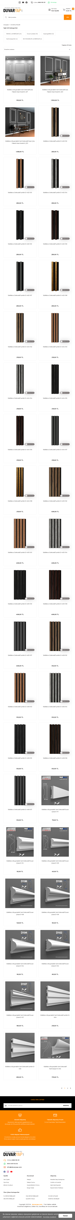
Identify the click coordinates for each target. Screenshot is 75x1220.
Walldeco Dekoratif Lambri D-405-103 (20, 552)
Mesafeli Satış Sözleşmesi (57, 1179)
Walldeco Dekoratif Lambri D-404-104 (20, 398)
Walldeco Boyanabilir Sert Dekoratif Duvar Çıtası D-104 (19, 965)
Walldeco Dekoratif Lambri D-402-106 (55, 244)
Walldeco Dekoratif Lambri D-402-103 (20, 192)
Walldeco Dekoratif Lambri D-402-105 (20, 244)
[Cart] (67, 10)
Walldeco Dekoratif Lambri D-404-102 (20, 347)
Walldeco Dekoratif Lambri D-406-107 (20, 809)
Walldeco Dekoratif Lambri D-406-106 (55, 758)
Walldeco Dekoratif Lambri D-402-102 (55, 141)
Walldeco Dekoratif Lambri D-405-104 (55, 552)
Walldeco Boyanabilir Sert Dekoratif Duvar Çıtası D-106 (55, 913)
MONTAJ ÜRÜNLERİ (53, 1198)
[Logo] (13, 9)
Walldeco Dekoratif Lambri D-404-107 (55, 449)
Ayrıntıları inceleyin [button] (49, 1217)
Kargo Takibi (30, 1188)
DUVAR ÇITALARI (15, 24)
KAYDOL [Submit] (66, 1105)
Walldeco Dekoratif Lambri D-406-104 (55, 706)
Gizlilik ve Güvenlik (55, 1182)
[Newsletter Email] (37, 1105)
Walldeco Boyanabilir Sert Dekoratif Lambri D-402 (20, 1067)
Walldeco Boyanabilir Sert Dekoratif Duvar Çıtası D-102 (55, 965)
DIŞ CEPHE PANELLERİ (32, 1196)
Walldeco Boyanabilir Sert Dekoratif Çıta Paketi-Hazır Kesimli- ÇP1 (20, 91)
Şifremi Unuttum (8, 1185)
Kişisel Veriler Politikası (56, 1188)
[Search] (37, 17)
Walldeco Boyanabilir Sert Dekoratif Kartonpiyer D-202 (55, 1067)
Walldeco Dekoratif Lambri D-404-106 (20, 449)
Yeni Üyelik (55, 11)
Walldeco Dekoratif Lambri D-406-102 (55, 655)
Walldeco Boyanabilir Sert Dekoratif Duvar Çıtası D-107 (19, 1016)
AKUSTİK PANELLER (9, 1198)
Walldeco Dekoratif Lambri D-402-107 (20, 295)
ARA (67, 17)
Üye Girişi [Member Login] (54, 8)
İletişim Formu (31, 1182)
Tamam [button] (65, 1216)
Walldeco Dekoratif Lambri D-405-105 (20, 604)
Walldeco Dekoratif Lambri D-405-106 (55, 604)
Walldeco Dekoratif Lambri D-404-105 (55, 398)
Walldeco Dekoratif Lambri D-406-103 (20, 706)
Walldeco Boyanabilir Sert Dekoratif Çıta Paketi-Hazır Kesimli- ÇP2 (55, 91)
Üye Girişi (6, 1182)
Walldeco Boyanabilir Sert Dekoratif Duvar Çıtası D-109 (55, 862)
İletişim (29, 1179)
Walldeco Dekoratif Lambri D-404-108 (20, 501)
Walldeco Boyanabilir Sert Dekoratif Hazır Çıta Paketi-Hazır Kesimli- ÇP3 (20, 142)
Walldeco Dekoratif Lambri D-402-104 (55, 192)
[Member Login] (49, 10)
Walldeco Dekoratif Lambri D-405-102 (55, 501)
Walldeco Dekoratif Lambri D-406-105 (20, 758)
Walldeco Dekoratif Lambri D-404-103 (55, 347)
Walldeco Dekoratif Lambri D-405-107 (20, 655)
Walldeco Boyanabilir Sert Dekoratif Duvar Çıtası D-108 (19, 913)
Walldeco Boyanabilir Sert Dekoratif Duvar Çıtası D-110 (19, 862)
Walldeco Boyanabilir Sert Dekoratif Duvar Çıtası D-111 (55, 810)
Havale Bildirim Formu (33, 1185)
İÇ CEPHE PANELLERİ (9, 1196)
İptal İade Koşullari (55, 1185)
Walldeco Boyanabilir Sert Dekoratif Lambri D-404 (55, 1016)
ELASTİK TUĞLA (30, 1198)
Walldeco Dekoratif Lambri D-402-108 (55, 295)
